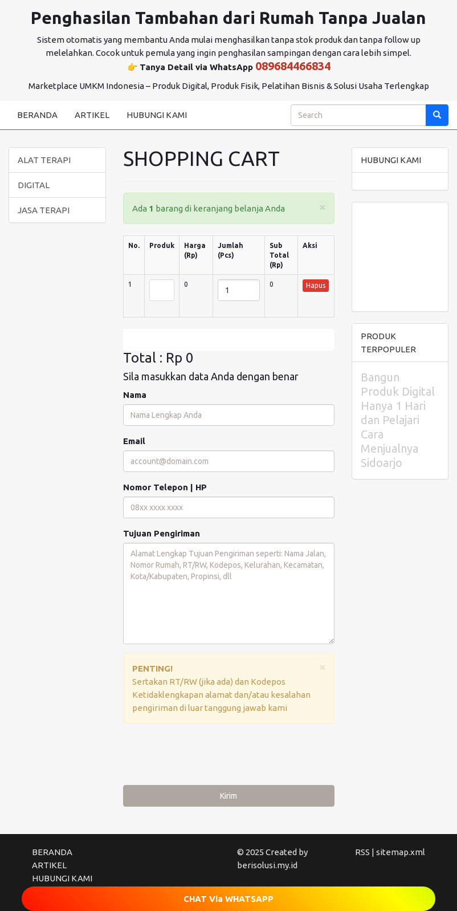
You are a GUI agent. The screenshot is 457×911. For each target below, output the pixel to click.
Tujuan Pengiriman (161, 533)
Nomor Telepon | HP (165, 487)
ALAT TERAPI (44, 160)
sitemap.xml (400, 852)
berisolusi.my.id (267, 865)
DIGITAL (34, 185)
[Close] (322, 207)
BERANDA (37, 115)
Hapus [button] (315, 285)
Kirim (228, 795)
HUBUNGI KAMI (157, 115)
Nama (134, 395)
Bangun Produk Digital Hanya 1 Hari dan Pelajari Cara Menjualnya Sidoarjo (398, 420)
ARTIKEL (92, 115)
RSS (362, 852)
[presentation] (209, 757)
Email (134, 441)
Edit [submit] (228, 339)
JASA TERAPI (44, 210)
